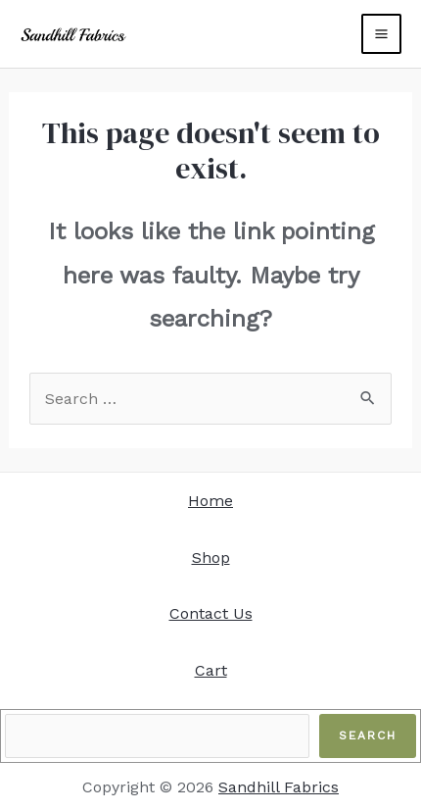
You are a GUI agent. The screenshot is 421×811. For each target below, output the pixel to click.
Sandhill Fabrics (278, 787)
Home (210, 500)
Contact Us (211, 613)
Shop (211, 557)
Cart (211, 670)
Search (368, 735)
